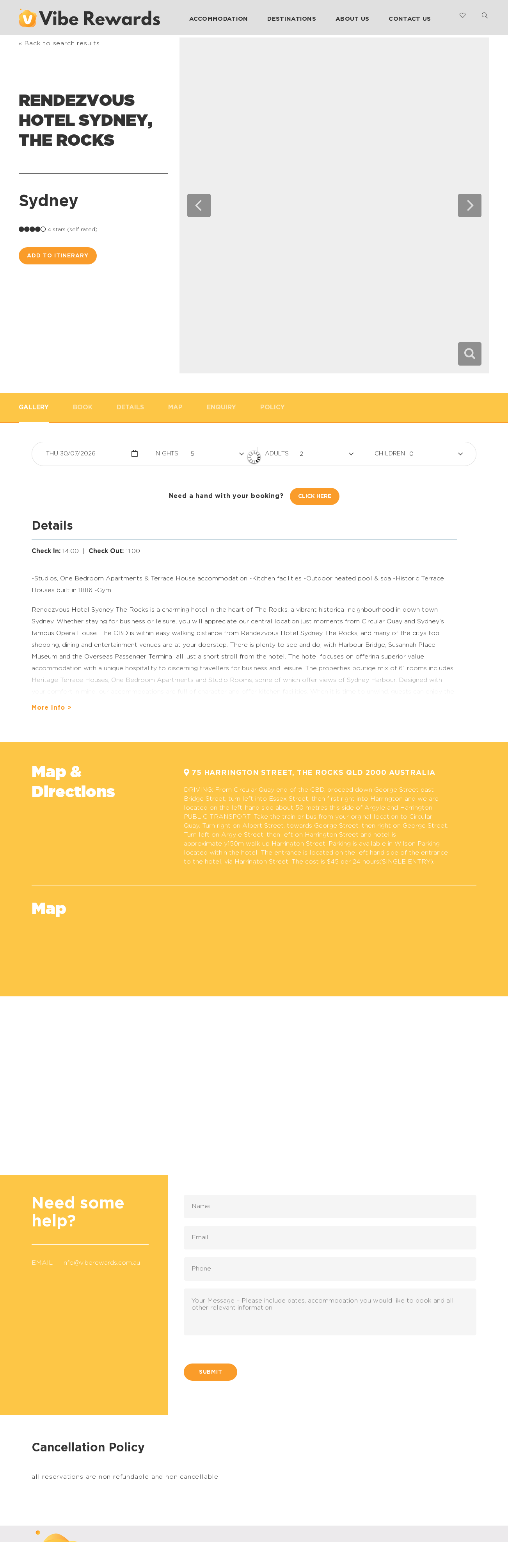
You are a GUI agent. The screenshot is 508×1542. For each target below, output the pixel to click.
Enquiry (221, 407)
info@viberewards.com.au (101, 1263)
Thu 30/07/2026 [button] (71, 454)
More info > (52, 708)
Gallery (34, 407)
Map (175, 407)
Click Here (314, 496)
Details (130, 407)
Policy (272, 407)
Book (82, 407)
